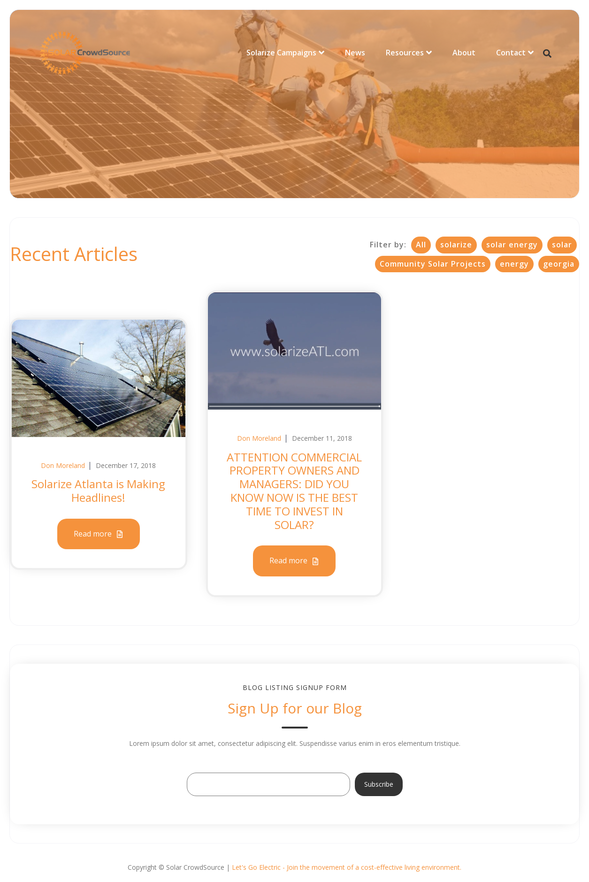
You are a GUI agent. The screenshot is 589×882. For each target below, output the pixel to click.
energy (514, 264)
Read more (98, 534)
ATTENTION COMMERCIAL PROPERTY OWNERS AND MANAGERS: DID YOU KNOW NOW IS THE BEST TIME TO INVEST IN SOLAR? (294, 490)
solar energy (512, 244)
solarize (456, 244)
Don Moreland (63, 465)
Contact (511, 52)
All (421, 244)
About (463, 52)
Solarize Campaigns (281, 52)
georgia (558, 264)
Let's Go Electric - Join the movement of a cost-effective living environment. (346, 867)
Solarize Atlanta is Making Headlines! (98, 490)
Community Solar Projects (433, 264)
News (355, 52)
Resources (405, 52)
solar (562, 244)
